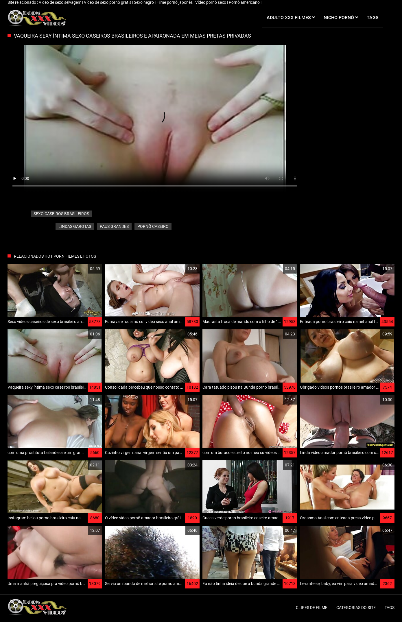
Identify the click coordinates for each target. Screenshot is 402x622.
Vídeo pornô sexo (211, 2)
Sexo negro (144, 2)
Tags (389, 607)
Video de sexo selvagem (60, 2)
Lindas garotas (74, 226)
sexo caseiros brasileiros (61, 213)
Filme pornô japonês (174, 2)
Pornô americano (245, 2)
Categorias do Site (356, 607)
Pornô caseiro (153, 226)
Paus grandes (114, 226)
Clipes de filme (311, 607)
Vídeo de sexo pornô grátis (108, 2)
